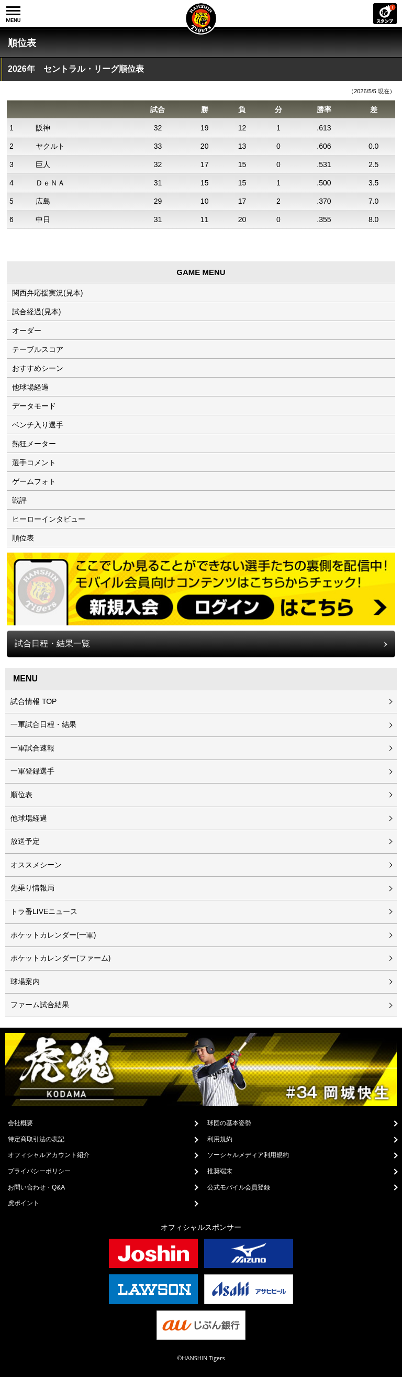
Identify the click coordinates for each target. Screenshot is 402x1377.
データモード (34, 406)
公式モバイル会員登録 (238, 1187)
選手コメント (34, 462)
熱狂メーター (34, 443)
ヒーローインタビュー (48, 519)
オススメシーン (36, 865)
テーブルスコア (37, 349)
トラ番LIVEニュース (43, 911)
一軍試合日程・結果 (43, 724)
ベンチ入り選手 (37, 425)
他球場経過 (30, 387)
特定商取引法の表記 (36, 1139)
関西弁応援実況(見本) (47, 293)
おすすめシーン (37, 368)
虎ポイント (23, 1203)
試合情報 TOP (33, 701)
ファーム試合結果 (39, 1004)
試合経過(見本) (36, 311)
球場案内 (25, 981)
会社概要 (20, 1123)
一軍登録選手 (32, 771)
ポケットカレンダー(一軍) (53, 935)
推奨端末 (219, 1171)
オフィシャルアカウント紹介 (49, 1155)
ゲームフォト (34, 481)
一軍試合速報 (32, 748)
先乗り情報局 (32, 888)
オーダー (26, 330)
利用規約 (219, 1139)
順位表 (23, 538)
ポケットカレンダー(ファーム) (60, 958)
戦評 (19, 500)
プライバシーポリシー (39, 1171)
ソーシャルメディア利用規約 (248, 1155)
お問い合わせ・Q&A (36, 1187)
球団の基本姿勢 (229, 1123)
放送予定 (25, 841)
